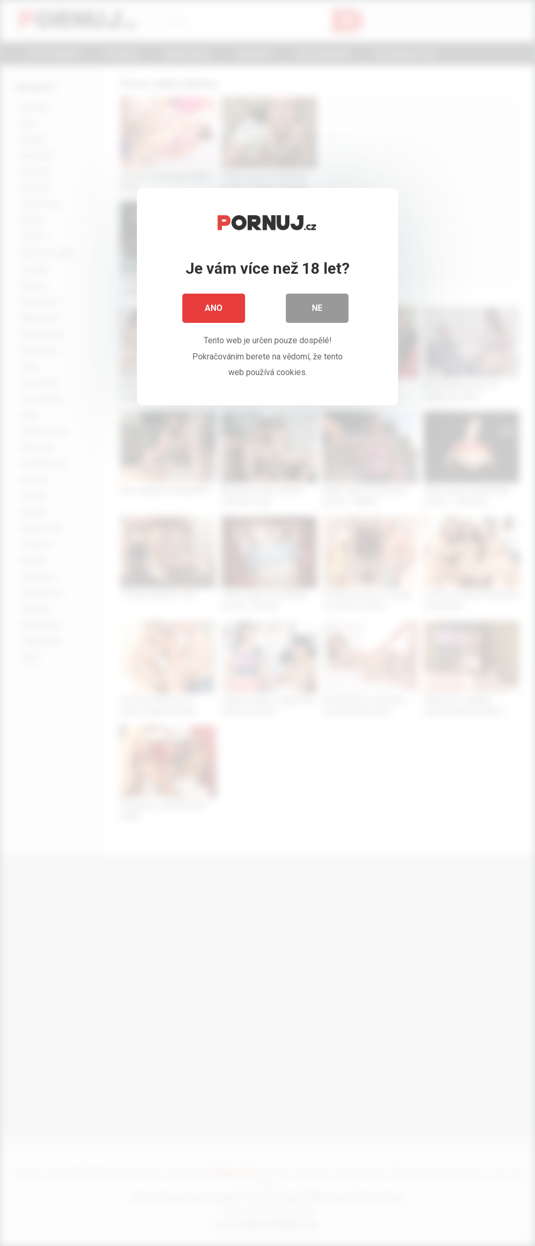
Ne (317, 308)
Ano (214, 308)
